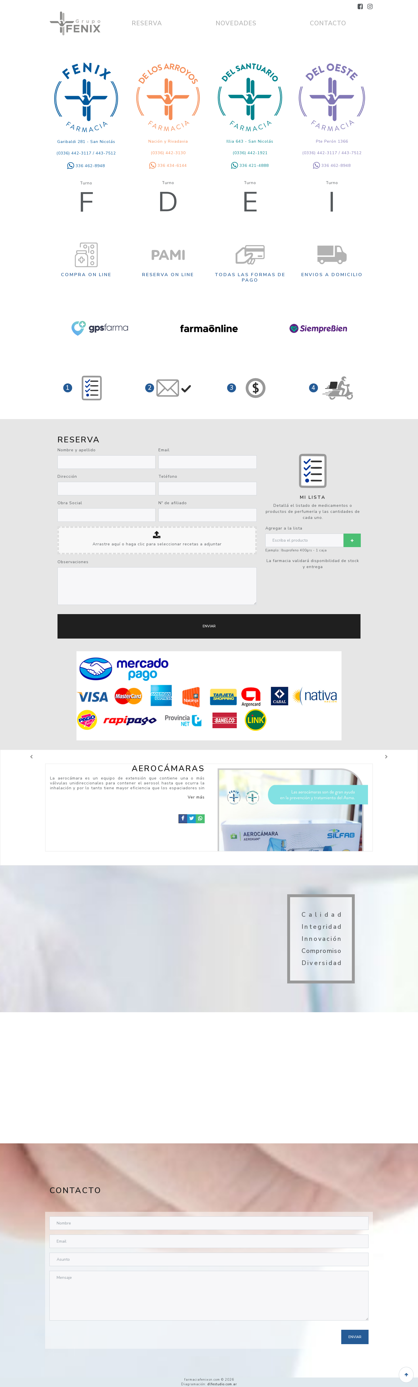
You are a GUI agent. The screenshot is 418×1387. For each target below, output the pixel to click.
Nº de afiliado (172, 503)
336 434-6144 (168, 165)
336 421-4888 (250, 165)
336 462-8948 (86, 166)
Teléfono (167, 476)
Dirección (67, 476)
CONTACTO (328, 23)
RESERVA (147, 23)
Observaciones (73, 562)
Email (164, 450)
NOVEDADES (236, 23)
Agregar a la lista (283, 528)
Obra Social (69, 503)
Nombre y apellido (76, 450)
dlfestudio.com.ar (222, 1384)
